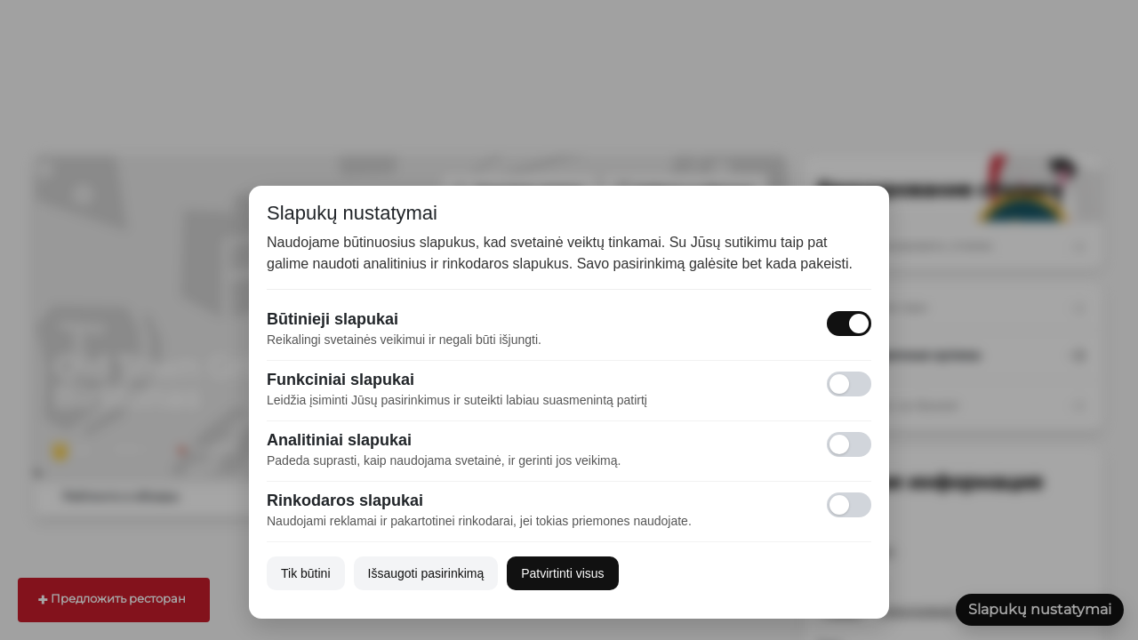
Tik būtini (306, 573)
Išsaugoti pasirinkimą (426, 573)
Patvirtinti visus (562, 573)
